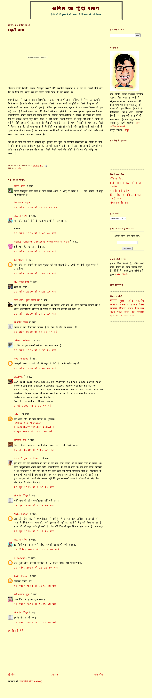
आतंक (113, 304)
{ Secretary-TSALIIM (28, 427)
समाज (134, 304)
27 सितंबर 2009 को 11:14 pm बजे (36, 549)
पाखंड (130, 308)
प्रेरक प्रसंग (139, 308)
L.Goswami (20, 558)
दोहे (133, 312)
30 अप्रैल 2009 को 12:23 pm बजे (36, 332)
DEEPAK (18, 377)
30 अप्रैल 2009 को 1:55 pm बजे (35, 350)
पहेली (112, 316)
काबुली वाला (16, 30)
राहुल (127, 130)
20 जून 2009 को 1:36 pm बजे (34, 487)
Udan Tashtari (23, 340)
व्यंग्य (113, 301)
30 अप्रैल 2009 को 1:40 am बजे (35, 233)
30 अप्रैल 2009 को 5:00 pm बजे (35, 368)
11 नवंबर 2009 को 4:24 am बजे (35, 586)
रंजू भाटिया (19, 260)
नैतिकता (122, 308)
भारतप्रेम (18, 168)
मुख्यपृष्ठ (54, 675)
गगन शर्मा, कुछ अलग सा (26, 300)
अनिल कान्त (19, 186)
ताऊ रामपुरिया (20, 216)
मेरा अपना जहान (22, 202)
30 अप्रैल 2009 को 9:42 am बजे (35, 314)
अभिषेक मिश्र (20, 440)
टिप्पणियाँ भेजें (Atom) (31, 681)
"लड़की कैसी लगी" (119, 191)
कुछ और (126, 301)
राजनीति (119, 316)
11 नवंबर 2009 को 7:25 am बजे (35, 622)
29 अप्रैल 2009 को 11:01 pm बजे (36, 207)
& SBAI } (48, 427)
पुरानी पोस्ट (98, 675)
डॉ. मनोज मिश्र (21, 282)
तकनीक (140, 301)
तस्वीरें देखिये (121, 274)
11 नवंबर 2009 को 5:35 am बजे (35, 604)
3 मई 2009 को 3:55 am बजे (33, 406)
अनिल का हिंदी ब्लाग (76, 8)
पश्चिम (131, 316)
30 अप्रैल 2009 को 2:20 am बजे (35, 251)
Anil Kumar (21, 514)
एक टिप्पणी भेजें (15, 631)
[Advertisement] (29, 652)
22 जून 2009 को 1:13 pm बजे (34, 505)
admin (17, 414)
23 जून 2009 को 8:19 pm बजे (34, 531)
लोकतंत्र (113, 308)
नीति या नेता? (117, 178)
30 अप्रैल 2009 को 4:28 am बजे (35, 292)
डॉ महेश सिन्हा (21, 322)
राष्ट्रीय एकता (116, 312)
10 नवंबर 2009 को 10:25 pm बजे (36, 568)
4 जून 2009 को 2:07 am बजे (33, 431)
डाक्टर (126, 312)
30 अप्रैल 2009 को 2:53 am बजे (35, 273)
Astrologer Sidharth (27, 458)
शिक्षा (141, 304)
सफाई (125, 316)
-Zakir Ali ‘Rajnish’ (28, 423)
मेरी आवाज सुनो (21, 594)
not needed (21, 359)
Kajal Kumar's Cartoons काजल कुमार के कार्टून (41, 242)
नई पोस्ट (12, 675)
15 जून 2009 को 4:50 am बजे (34, 450)
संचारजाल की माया (119, 203)
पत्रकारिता (140, 312)
